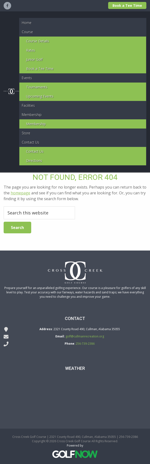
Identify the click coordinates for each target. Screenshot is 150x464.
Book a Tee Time (127, 5)
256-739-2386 (85, 344)
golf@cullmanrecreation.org (85, 336)
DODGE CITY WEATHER (75, 395)
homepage (20, 193)
